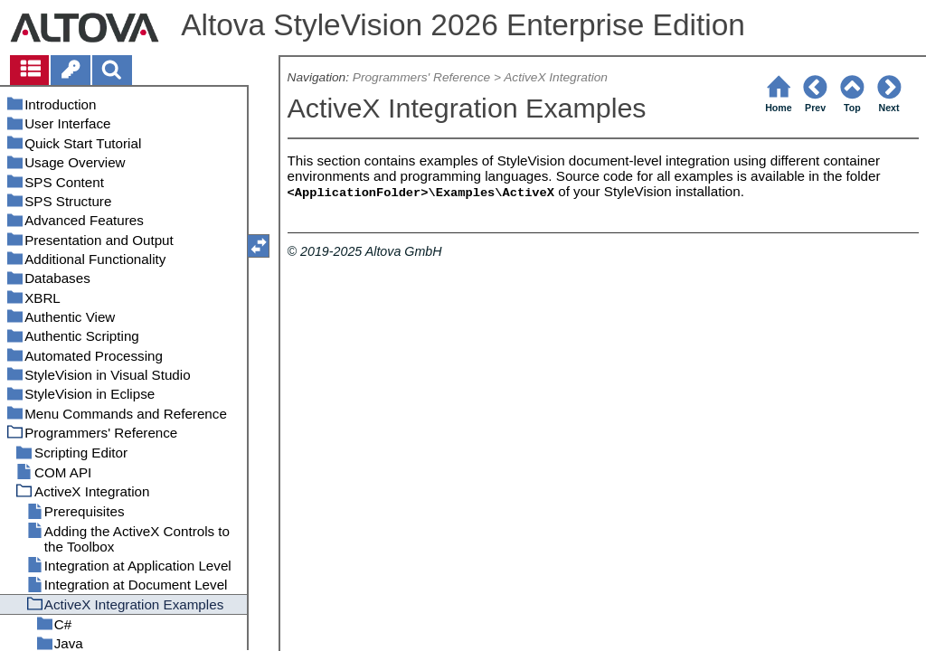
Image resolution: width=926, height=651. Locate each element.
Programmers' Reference (421, 77)
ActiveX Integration (556, 77)
